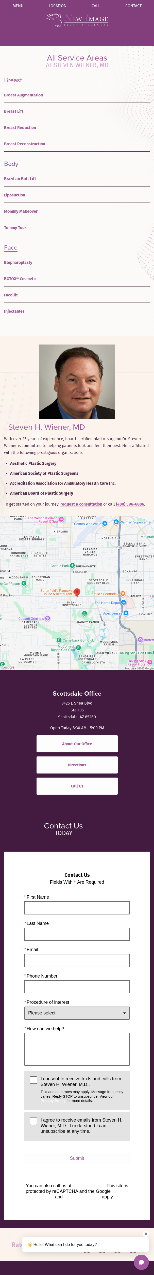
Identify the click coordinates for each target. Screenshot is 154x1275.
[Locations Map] (77, 592)
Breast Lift (13, 111)
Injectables (14, 311)
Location (57, 6)
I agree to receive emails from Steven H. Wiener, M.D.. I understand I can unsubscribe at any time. (82, 1126)
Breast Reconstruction (24, 143)
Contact (133, 6)
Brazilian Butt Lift (20, 178)
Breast (13, 80)
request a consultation (81, 504)
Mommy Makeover (21, 211)
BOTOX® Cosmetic (20, 278)
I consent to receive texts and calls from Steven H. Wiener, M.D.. (82, 1089)
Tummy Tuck (15, 227)
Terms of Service (82, 1196)
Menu (18, 6)
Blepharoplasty (18, 262)
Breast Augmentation (23, 95)
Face (11, 247)
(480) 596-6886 (130, 504)
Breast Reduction (20, 127)
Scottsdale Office (77, 693)
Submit (77, 1158)
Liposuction (14, 195)
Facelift (11, 295)
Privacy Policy (53, 1101)
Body (11, 164)
